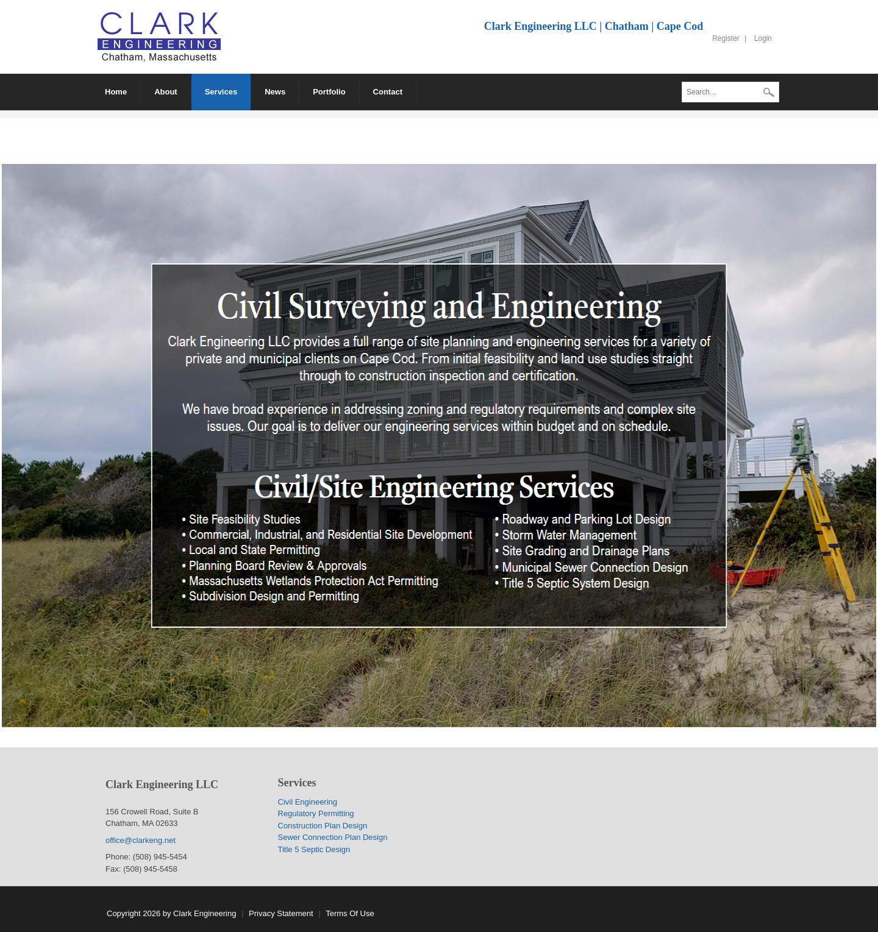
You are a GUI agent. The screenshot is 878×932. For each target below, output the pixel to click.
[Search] (730, 92)
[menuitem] (166, 92)
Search (768, 93)
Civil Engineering (308, 801)
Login (763, 38)
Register (726, 38)
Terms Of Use (350, 913)
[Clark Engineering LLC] (159, 36)
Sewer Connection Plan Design (333, 837)
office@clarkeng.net (141, 840)
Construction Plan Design (323, 825)
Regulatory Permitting (316, 813)
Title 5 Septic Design (314, 849)
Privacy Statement (281, 913)
